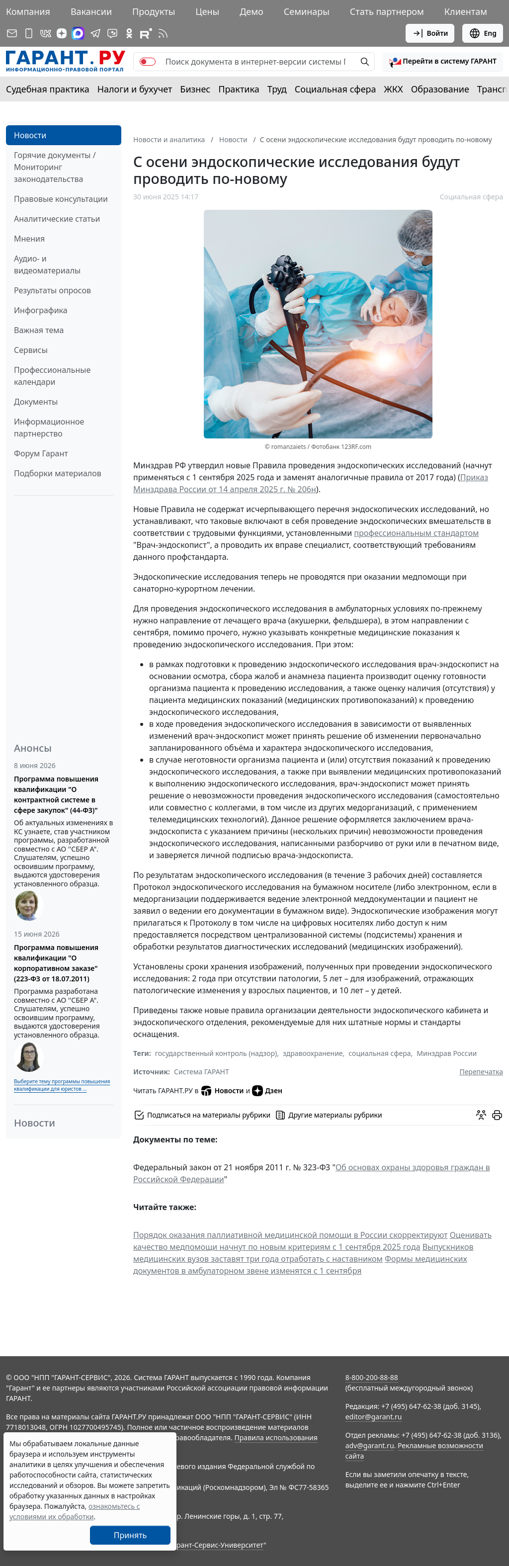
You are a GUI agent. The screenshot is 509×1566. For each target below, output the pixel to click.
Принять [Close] (130, 1535)
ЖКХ (393, 89)
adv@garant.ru (369, 1445)
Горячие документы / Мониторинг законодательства (55, 167)
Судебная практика (47, 89)
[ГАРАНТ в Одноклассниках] (129, 33)
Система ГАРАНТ (201, 1071)
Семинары (307, 11)
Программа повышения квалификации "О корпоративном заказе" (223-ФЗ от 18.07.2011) (56, 963)
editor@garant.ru (373, 1416)
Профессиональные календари (52, 375)
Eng (483, 33)
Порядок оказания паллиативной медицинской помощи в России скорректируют (290, 1234)
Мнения (29, 238)
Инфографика (41, 310)
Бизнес (195, 89)
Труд (277, 89)
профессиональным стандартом (416, 532)
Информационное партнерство (49, 427)
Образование (440, 89)
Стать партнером (387, 11)
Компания (28, 11)
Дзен (267, 1090)
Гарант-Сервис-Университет (216, 1545)
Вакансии (91, 11)
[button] (443, 61)
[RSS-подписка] (163, 33)
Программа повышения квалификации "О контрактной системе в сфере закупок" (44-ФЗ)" (56, 794)
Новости (30, 135)
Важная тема (39, 330)
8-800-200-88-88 (371, 1377)
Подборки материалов (57, 473)
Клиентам (465, 11)
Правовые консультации (61, 198)
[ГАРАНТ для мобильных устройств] (29, 33)
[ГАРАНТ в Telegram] (95, 33)
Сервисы (31, 350)
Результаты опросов (52, 290)
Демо (251, 11)
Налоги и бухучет (134, 89)
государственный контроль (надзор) (216, 1053)
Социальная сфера (335, 89)
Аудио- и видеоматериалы (47, 264)
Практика (238, 89)
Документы (36, 401)
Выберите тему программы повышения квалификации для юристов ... (62, 1085)
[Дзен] (62, 33)
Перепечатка (481, 1071)
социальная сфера (379, 1053)
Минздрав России (447, 1053)
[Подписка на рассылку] (12, 33)
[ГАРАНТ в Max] (78, 33)
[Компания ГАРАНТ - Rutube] (146, 33)
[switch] (148, 62)
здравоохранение (313, 1053)
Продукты (153, 11)
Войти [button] (430, 33)
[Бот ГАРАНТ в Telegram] (112, 33)
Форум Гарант (41, 453)
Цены (207, 11)
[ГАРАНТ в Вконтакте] (46, 33)
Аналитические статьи (57, 218)
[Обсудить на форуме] (481, 1115)
